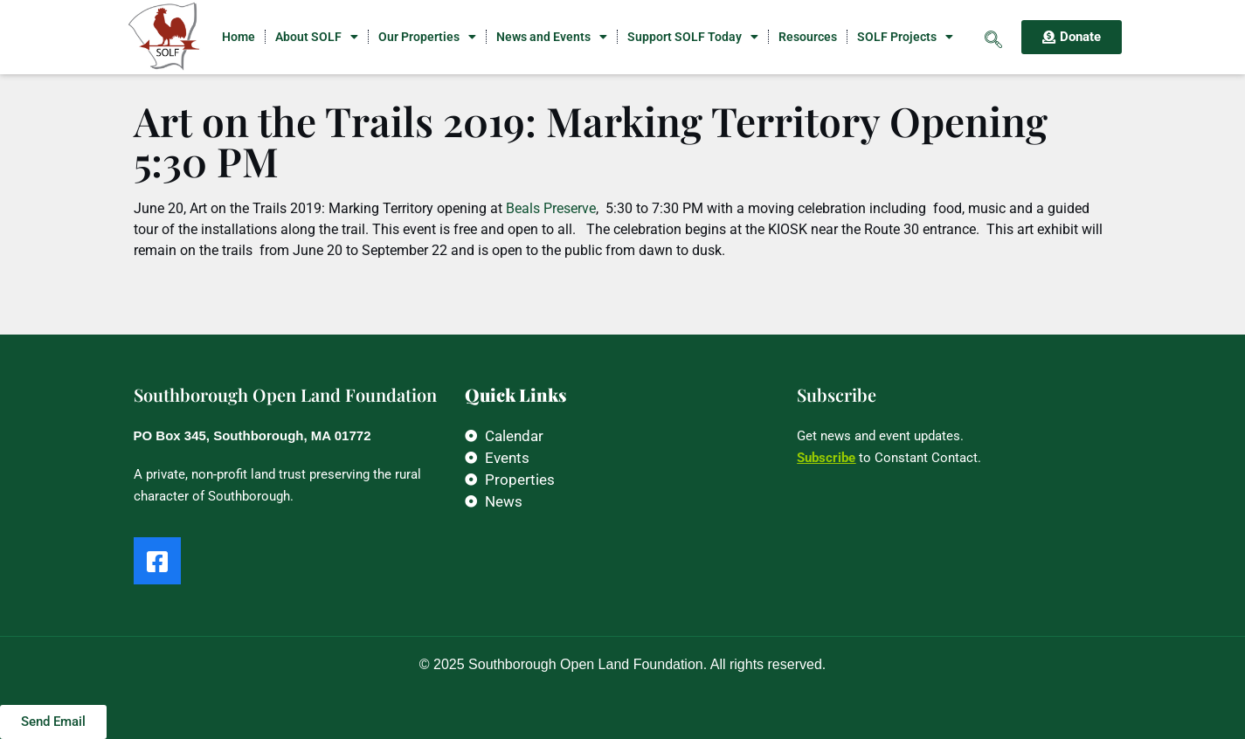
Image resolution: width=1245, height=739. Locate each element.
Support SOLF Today (692, 37)
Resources (807, 37)
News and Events (551, 37)
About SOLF (316, 37)
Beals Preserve (551, 208)
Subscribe (826, 458)
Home (238, 37)
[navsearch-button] (993, 37)
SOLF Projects (905, 37)
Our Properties (427, 37)
